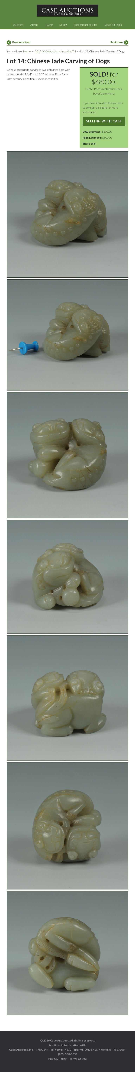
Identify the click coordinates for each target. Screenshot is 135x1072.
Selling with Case (104, 121)
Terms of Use (78, 1058)
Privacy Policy (57, 1058)
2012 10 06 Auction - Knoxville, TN (55, 51)
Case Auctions (67, 11)
